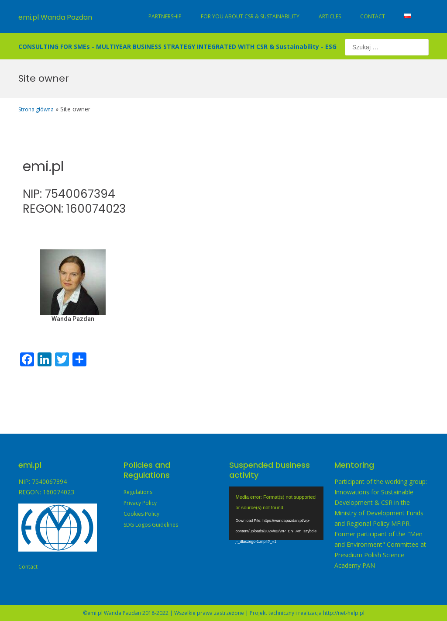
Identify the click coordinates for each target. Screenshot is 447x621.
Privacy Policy (140, 503)
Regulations (138, 492)
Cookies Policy (141, 514)
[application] (276, 513)
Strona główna (36, 109)
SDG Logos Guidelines (151, 524)
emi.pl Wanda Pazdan (55, 17)
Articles (330, 16)
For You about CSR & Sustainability (250, 16)
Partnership (165, 16)
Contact (372, 16)
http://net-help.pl (343, 613)
